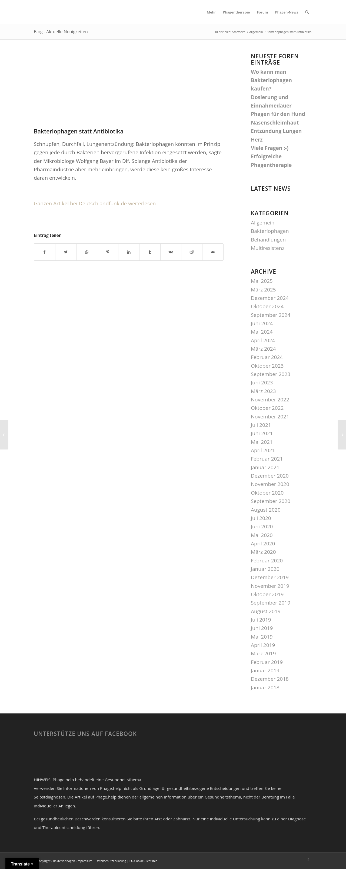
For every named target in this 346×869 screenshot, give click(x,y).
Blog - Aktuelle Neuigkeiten (61, 32)
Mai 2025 (262, 280)
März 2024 (263, 348)
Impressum (84, 861)
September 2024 (270, 314)
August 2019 (266, 611)
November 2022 (270, 399)
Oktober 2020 (267, 492)
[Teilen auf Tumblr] (149, 252)
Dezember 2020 (270, 475)
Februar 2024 (267, 357)
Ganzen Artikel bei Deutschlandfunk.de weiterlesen (95, 203)
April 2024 (263, 340)
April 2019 (263, 645)
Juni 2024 (262, 323)
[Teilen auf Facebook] (44, 252)
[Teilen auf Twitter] (65, 252)
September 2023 (270, 374)
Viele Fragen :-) (269, 148)
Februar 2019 (267, 662)
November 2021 (270, 416)
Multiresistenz (267, 247)
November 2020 (270, 484)
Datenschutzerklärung (111, 861)
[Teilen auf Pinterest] (107, 252)
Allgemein (262, 222)
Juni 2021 (262, 433)
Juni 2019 (262, 628)
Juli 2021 (261, 424)
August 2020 (266, 509)
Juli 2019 (261, 619)
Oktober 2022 (267, 407)
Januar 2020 (265, 568)
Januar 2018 (265, 687)
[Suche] (307, 12)
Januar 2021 (265, 467)
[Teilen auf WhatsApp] (86, 252)
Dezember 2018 (270, 678)
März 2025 (263, 289)
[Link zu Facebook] (308, 859)
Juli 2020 (261, 518)
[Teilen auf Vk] (171, 252)
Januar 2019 (265, 670)
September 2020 (270, 501)
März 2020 (263, 551)
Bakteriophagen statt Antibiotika (79, 131)
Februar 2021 (267, 458)
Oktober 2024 (267, 306)
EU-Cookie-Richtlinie (143, 861)
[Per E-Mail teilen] (212, 252)
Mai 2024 (262, 331)
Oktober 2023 (267, 365)
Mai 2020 (262, 535)
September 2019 (270, 602)
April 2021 (263, 450)
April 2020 (263, 543)
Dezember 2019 (270, 577)
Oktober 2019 (267, 594)
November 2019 (270, 585)
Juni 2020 (262, 526)
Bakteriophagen (270, 230)
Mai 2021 (262, 441)
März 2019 (263, 653)
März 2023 (263, 391)
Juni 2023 (262, 382)
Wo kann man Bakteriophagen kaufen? (271, 80)
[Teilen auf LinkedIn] (128, 252)
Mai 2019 (262, 636)
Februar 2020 (267, 560)
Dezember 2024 (270, 297)
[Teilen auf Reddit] (191, 252)
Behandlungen (268, 239)
